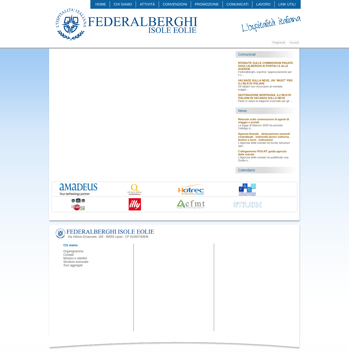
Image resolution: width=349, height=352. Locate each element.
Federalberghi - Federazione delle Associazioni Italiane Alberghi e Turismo (126, 24)
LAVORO (263, 4)
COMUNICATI (238, 4)
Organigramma (73, 251)
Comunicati (247, 54)
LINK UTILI (287, 4)
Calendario (246, 170)
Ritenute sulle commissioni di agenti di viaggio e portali (263, 121)
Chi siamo (123, 4)
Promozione (207, 4)
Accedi (294, 42)
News (242, 111)
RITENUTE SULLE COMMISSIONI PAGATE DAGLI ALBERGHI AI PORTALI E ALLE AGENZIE (265, 65)
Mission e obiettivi (75, 258)
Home (100, 4)
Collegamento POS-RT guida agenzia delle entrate (262, 153)
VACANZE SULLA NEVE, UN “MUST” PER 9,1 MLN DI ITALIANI (265, 82)
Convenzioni (175, 4)
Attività (147, 4)
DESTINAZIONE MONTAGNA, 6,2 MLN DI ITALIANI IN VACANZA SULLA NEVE (264, 96)
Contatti (68, 255)
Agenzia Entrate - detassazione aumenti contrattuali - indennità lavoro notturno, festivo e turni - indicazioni (264, 136)
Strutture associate (75, 262)
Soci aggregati (73, 265)
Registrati (278, 42)
